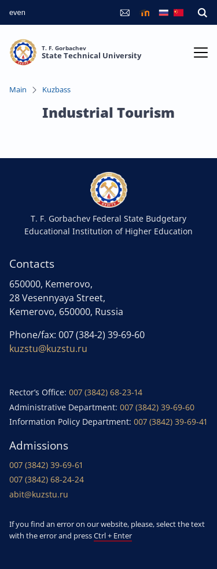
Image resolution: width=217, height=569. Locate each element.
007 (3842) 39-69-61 (46, 464)
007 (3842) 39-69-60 (157, 407)
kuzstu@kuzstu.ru (48, 348)
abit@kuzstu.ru (38, 494)
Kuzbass (56, 89)
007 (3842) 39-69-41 (170, 421)
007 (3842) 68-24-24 (46, 479)
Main (18, 89)
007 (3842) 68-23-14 (105, 392)
